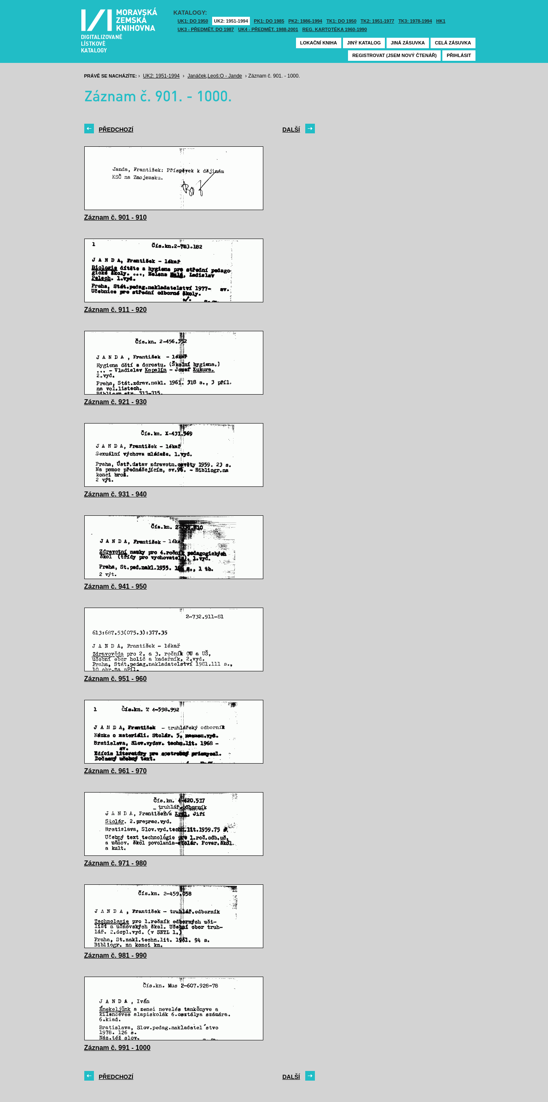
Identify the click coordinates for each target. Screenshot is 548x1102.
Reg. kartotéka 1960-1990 (334, 29)
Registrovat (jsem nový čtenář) (394, 55)
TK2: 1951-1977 (377, 20)
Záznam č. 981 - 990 (115, 955)
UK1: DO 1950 (193, 20)
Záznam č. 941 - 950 (115, 586)
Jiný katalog (364, 42)
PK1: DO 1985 (269, 20)
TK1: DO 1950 (342, 20)
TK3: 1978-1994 (415, 20)
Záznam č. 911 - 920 (115, 309)
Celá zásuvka (453, 42)
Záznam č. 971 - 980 (115, 863)
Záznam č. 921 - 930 (115, 401)
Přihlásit (459, 55)
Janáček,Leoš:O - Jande (214, 76)
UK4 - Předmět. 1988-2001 (268, 29)
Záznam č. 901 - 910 (115, 217)
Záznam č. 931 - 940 (115, 494)
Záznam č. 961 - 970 (115, 771)
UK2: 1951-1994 (231, 20)
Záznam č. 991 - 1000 (117, 1047)
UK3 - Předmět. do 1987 (206, 29)
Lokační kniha (318, 42)
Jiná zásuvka (408, 42)
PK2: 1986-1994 (305, 20)
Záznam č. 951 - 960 (115, 678)
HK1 (440, 20)
